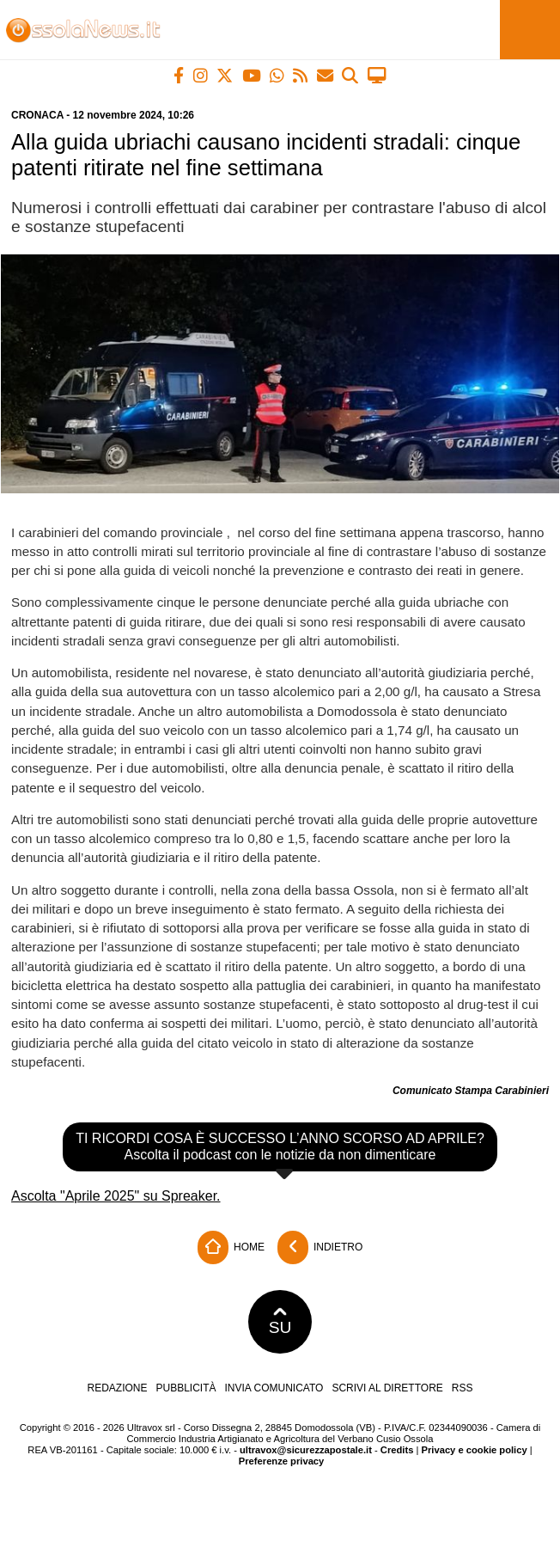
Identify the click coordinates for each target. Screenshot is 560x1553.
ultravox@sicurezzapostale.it (306, 1450)
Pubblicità (186, 1388)
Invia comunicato (274, 1388)
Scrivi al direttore (387, 1388)
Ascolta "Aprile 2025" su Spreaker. (116, 1196)
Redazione (117, 1388)
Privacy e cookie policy (474, 1450)
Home (231, 1247)
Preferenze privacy (282, 1461)
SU (280, 1321)
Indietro (320, 1247)
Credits (397, 1450)
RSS (462, 1388)
